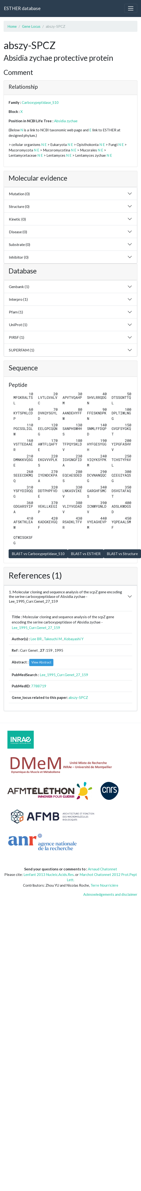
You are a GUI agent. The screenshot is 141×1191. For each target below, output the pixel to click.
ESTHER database (22, 8)
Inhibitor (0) (18, 257)
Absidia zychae (66, 121)
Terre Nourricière (104, 885)
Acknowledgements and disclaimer (110, 894)
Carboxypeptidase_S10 (40, 102)
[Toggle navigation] (130, 8)
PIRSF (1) (16, 337)
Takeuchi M (53, 639)
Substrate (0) (19, 244)
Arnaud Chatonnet (102, 869)
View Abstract (41, 662)
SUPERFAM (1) (21, 350)
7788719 (38, 686)
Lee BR (36, 639)
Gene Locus (31, 26)
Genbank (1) (19, 286)
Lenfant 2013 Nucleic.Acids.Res (48, 874)
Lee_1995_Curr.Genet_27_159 (36, 627)
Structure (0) (19, 206)
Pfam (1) (16, 312)
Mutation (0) (19, 193)
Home (12, 26)
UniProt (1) (18, 324)
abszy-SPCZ (78, 697)
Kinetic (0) (17, 219)
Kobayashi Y (74, 639)
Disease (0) (18, 231)
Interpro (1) (18, 299)
